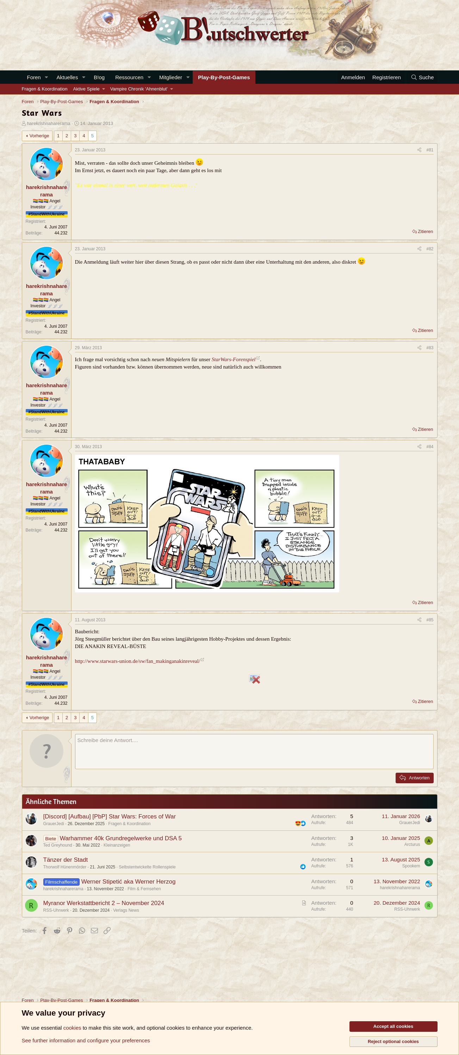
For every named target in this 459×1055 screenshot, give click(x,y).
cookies (72, 1028)
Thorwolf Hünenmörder (65, 867)
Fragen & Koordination (45, 89)
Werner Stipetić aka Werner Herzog (128, 881)
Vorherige (39, 135)
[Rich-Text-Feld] (254, 751)
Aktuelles (67, 77)
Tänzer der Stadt (65, 859)
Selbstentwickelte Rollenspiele (147, 867)
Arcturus (412, 844)
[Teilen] (419, 150)
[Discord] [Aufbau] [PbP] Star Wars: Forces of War (109, 816)
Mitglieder (170, 77)
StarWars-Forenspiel (234, 359)
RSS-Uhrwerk (56, 910)
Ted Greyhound (57, 845)
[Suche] (422, 77)
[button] (46, 77)
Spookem (411, 866)
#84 (429, 446)
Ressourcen (129, 77)
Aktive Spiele (86, 89)
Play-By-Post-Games (224, 77)
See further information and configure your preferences (86, 1040)
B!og (99, 77)
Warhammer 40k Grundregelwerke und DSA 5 (121, 838)
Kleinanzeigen (117, 845)
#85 (429, 619)
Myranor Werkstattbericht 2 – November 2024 (104, 903)
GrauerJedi (53, 823)
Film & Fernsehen (144, 888)
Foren (34, 77)
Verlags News (126, 910)
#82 (429, 248)
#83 (429, 347)
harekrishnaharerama (48, 123)
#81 (429, 149)
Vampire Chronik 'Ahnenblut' (139, 89)
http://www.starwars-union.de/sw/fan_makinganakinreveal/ (137, 661)
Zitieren (425, 231)
